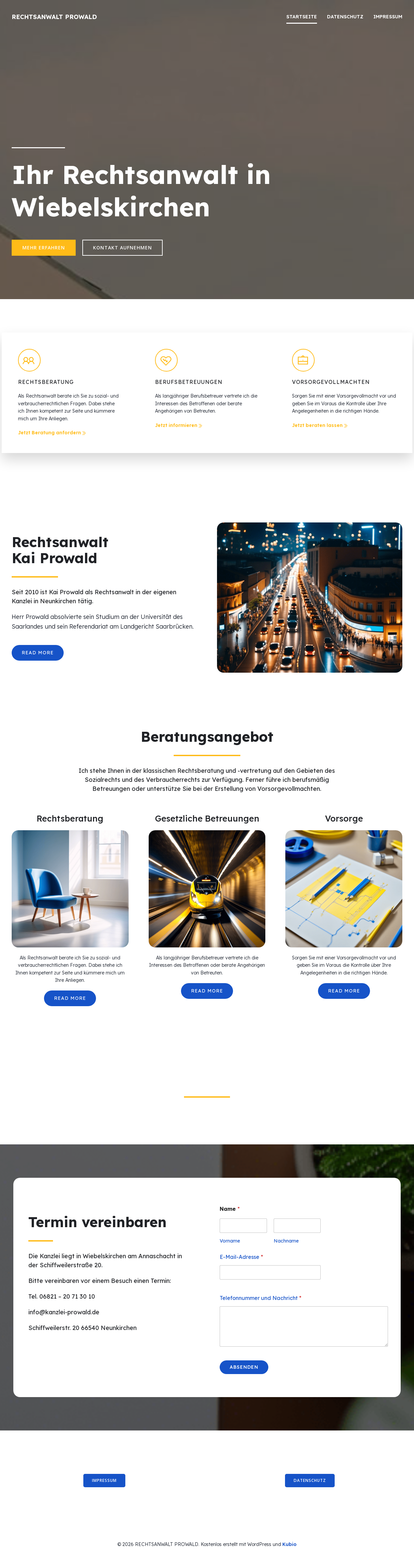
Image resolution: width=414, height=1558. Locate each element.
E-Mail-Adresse (241, 1257)
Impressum (387, 17)
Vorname (230, 1241)
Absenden (244, 1367)
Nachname (286, 1241)
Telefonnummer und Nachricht (260, 1298)
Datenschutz (345, 17)
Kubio (289, 1544)
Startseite (301, 17)
